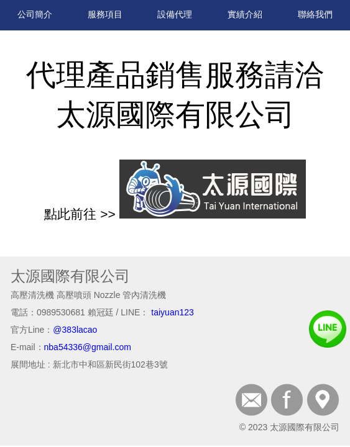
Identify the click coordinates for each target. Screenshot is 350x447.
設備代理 (174, 14)
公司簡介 (34, 14)
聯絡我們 (315, 14)
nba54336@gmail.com (87, 347)
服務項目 (105, 14)
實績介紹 (245, 14)
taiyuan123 (172, 312)
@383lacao (75, 330)
